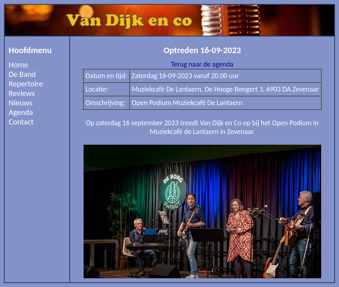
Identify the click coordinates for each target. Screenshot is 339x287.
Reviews (22, 93)
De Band (22, 74)
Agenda (21, 112)
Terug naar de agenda (202, 64)
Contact (21, 121)
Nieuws (20, 102)
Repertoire (26, 83)
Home (18, 64)
